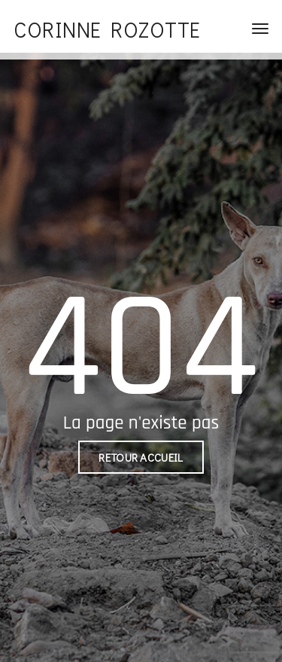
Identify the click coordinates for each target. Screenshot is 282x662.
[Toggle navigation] (260, 28)
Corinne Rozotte (107, 29)
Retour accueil (141, 457)
